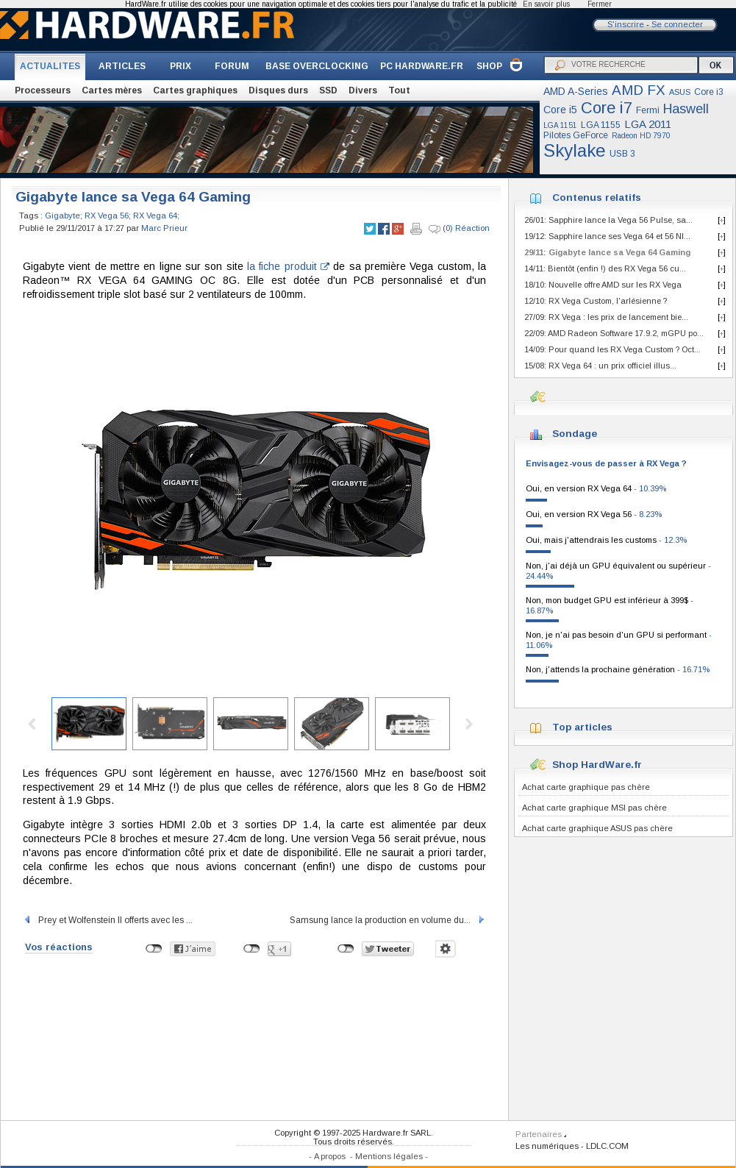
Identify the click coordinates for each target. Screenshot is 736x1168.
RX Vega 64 (155, 215)
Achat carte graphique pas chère (586, 787)
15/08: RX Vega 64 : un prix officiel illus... (600, 365)
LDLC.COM (607, 1146)
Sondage (574, 433)
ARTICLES (122, 66)
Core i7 (606, 108)
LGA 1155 (601, 125)
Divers (363, 90)
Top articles (582, 727)
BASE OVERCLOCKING (316, 66)
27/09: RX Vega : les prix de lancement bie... (606, 317)
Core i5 (560, 109)
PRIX (180, 66)
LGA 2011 (647, 124)
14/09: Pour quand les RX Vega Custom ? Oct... (612, 349)
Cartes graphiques (195, 90)
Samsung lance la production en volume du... (388, 920)
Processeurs (43, 90)
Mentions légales (389, 1156)
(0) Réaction (459, 229)
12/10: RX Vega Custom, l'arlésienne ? (595, 300)
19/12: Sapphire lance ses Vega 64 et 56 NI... (607, 236)
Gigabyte (62, 215)
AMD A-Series (575, 91)
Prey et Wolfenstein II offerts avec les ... (108, 920)
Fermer (599, 4)
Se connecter (677, 24)
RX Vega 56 (107, 215)
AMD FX (638, 90)
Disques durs (278, 90)
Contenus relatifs (596, 197)
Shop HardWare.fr (597, 764)
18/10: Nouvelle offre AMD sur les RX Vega (603, 284)
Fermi (648, 110)
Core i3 (709, 92)
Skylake (574, 150)
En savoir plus (546, 4)
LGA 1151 (560, 125)
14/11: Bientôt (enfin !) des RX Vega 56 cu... (605, 268)
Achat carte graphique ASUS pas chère (597, 828)
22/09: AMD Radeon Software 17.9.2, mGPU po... (614, 333)
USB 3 (622, 154)
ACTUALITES (50, 66)
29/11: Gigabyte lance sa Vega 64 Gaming (607, 252)
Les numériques (547, 1146)
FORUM (232, 66)
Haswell (686, 109)
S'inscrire (625, 24)
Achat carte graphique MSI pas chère (594, 807)
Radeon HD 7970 (641, 136)
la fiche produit (288, 266)
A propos (330, 1156)
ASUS (679, 92)
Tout (399, 90)
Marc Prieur (164, 228)
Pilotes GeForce (575, 135)
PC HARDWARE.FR (421, 66)
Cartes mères (112, 90)
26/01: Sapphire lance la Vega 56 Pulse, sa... (608, 220)
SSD (328, 90)
